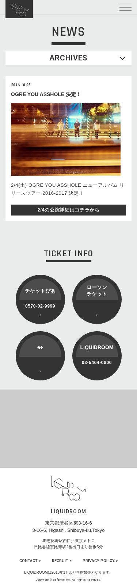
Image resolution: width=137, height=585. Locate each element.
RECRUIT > (62, 560)
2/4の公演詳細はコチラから (68, 210)
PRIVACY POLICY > (100, 560)
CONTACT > (30, 560)
